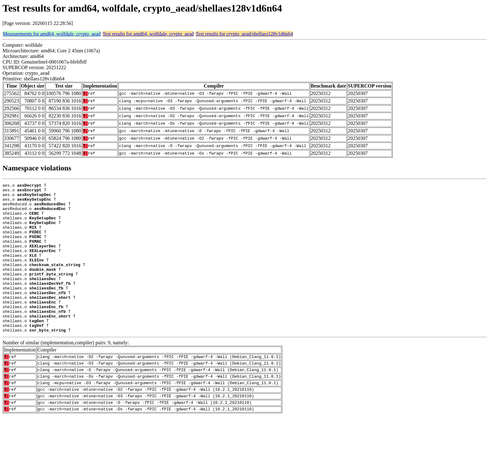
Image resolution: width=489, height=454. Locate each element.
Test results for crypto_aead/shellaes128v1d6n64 (244, 33)
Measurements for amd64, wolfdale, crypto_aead (52, 33)
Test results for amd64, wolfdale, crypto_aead (148, 33)
